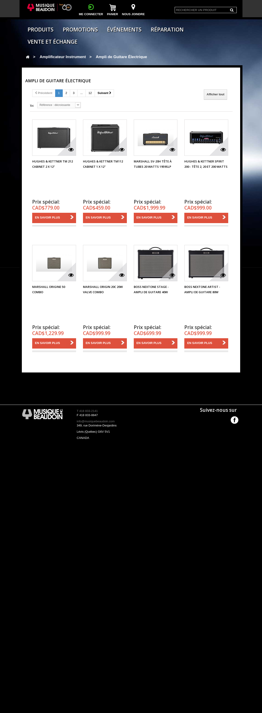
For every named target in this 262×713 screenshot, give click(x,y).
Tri (32, 106)
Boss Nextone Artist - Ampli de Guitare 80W (202, 289)
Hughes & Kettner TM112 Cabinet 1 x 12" (103, 164)
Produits (41, 29)
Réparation (167, 29)
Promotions (80, 29)
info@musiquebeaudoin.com (96, 421)
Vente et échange (52, 41)
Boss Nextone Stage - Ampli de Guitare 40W (151, 289)
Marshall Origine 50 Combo (48, 289)
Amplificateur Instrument (63, 57)
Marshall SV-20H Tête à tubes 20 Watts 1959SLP (153, 164)
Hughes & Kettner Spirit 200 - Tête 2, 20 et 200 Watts (206, 164)
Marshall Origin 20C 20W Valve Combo (103, 289)
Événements (124, 29)
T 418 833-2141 (87, 411)
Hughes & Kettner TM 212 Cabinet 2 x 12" (52, 164)
